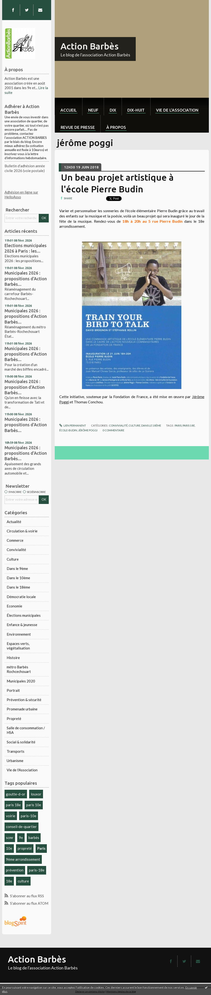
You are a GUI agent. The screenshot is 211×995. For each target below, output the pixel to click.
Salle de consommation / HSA (26, 730)
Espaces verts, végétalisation (18, 645)
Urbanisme (15, 760)
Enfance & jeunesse (22, 624)
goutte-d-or (15, 794)
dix (113, 110)
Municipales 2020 (21, 681)
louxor (36, 794)
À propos (116, 127)
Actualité (14, 521)
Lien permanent (72, 425)
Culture (13, 559)
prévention (14, 870)
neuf (93, 110)
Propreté (14, 718)
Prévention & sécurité (24, 700)
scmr (9, 837)
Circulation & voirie (22, 531)
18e (9, 881)
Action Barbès (89, 46)
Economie (14, 606)
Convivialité (16, 549)
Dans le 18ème (18, 587)
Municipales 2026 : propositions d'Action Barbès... (26, 278)
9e (21, 837)
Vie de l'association (177, 110)
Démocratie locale (21, 597)
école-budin (68, 430)
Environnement (19, 634)
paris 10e (33, 805)
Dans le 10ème (18, 578)
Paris (41, 848)
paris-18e (36, 870)
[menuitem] (68, 106)
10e (9, 848)
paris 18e (13, 805)
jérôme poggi (87, 430)
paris (178, 425)
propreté (25, 848)
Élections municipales (24, 615)
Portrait (13, 690)
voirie (10, 816)
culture (23, 881)
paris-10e (28, 816)
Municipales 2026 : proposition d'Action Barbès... (25, 387)
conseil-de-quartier (21, 826)
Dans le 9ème (17, 568)
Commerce (15, 540)
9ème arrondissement (23, 859)
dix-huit (136, 110)
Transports (15, 751)
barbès (33, 837)
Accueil (68, 110)
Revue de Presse (78, 127)
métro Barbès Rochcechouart (19, 669)
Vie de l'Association (22, 770)
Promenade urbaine (22, 709)
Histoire (13, 657)
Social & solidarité (21, 742)
